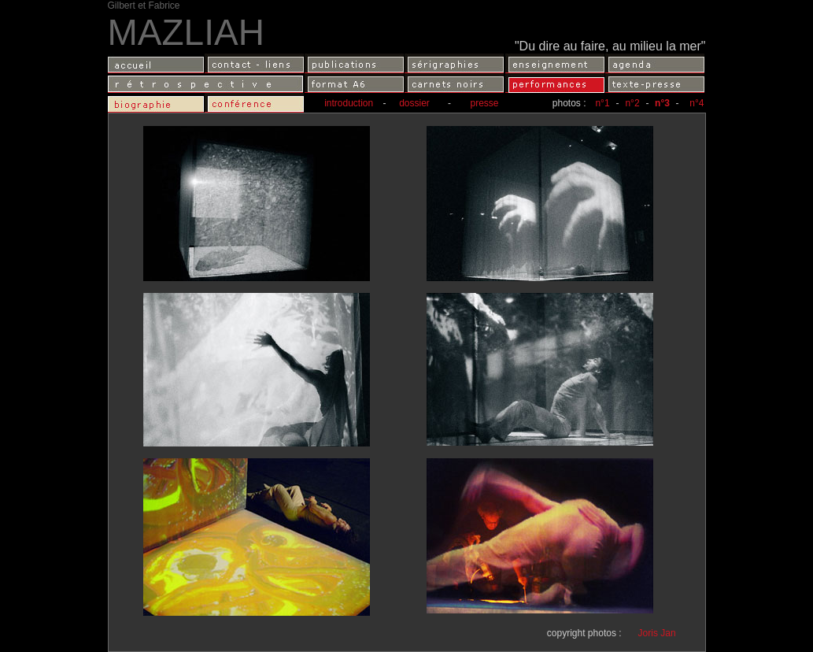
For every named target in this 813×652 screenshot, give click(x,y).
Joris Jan (657, 633)
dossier (409, 103)
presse (484, 103)
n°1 (602, 103)
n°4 (696, 103)
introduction (349, 103)
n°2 (632, 103)
